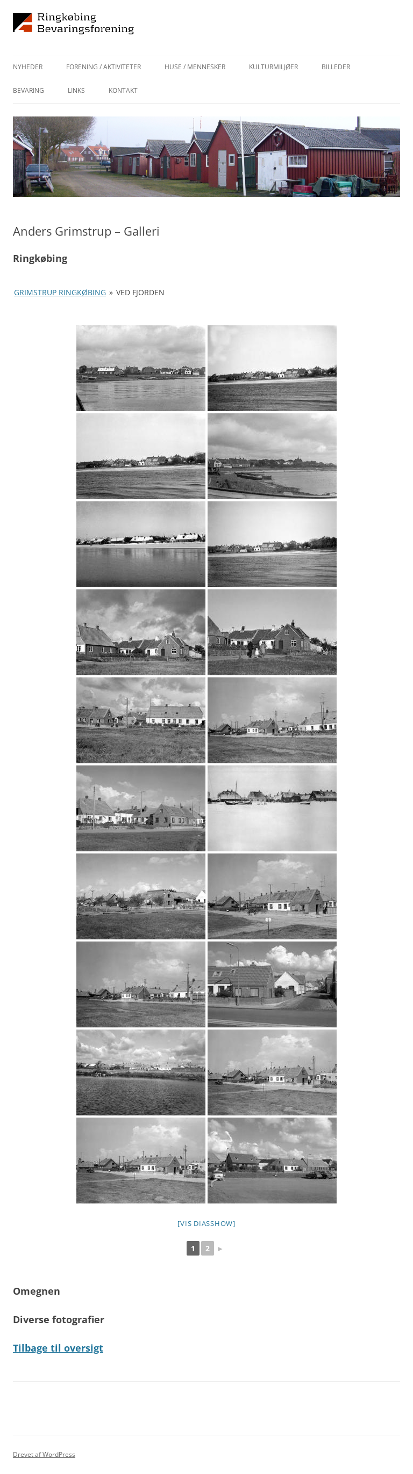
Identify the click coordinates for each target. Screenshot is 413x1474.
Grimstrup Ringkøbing (60, 292)
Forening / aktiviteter (103, 66)
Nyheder (27, 66)
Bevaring (28, 90)
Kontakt (123, 90)
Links (76, 90)
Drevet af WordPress (44, 1454)
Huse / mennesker (195, 66)
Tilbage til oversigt (58, 1347)
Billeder (336, 66)
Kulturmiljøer (273, 66)
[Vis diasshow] (206, 1223)
